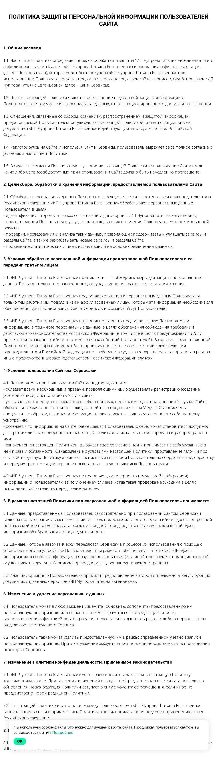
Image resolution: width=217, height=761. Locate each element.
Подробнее (62, 732)
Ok (20, 741)
